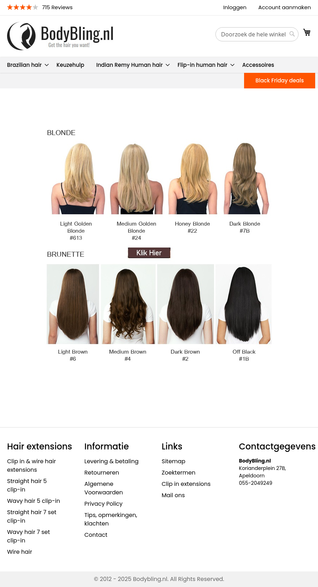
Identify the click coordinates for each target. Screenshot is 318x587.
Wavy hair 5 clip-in (33, 501)
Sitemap (173, 461)
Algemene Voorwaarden (104, 488)
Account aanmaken (284, 7)
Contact (96, 535)
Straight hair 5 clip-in (27, 485)
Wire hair (19, 552)
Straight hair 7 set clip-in (31, 516)
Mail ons (173, 495)
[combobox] (257, 34)
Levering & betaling (112, 461)
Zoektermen (178, 473)
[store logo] (60, 36)
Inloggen (235, 7)
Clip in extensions (186, 484)
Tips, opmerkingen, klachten (111, 519)
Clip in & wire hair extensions (31, 465)
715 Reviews (57, 7)
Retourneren (102, 473)
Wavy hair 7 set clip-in (28, 536)
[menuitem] (26, 65)
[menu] (159, 65)
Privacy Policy (104, 504)
